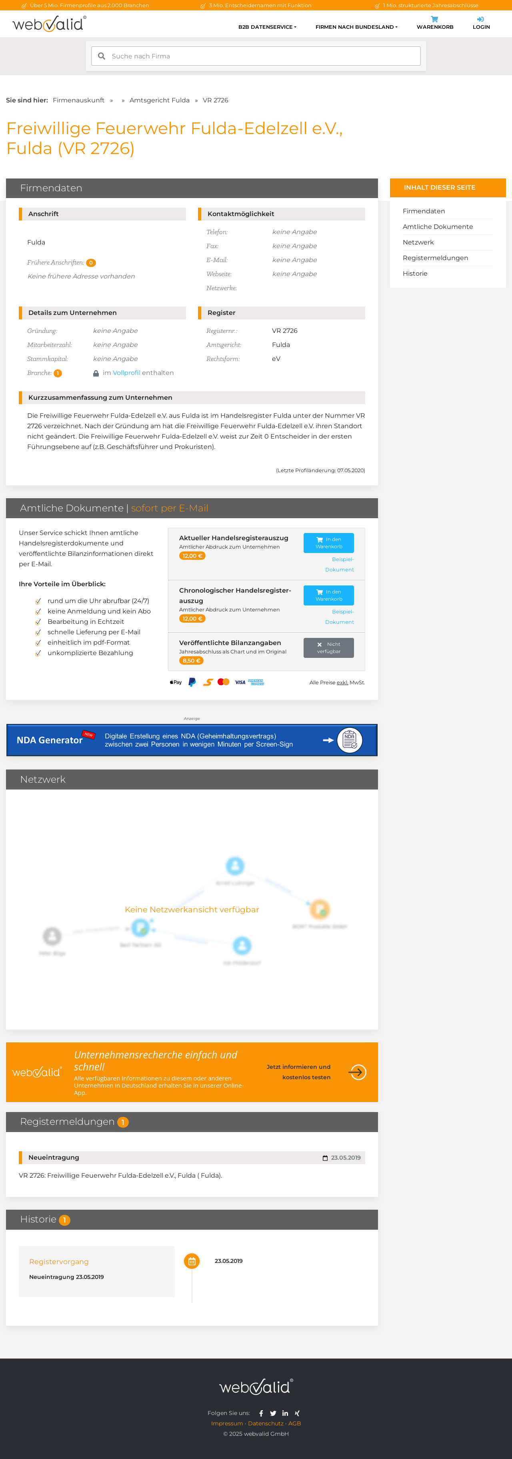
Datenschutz (266, 1423)
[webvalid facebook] (263, 1413)
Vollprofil (126, 373)
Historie (415, 273)
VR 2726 (215, 100)
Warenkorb (435, 24)
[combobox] (256, 56)
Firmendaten (424, 211)
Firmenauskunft (79, 100)
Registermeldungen (435, 258)
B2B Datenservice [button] (265, 27)
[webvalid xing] (298, 1413)
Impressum (227, 1423)
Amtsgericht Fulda (160, 100)
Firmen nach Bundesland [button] (355, 27)
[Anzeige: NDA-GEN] (192, 735)
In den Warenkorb (329, 542)
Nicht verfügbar (329, 647)
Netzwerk (418, 242)
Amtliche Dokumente (438, 226)
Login (481, 24)
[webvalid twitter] (275, 1413)
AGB (294, 1423)
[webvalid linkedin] (287, 1413)
